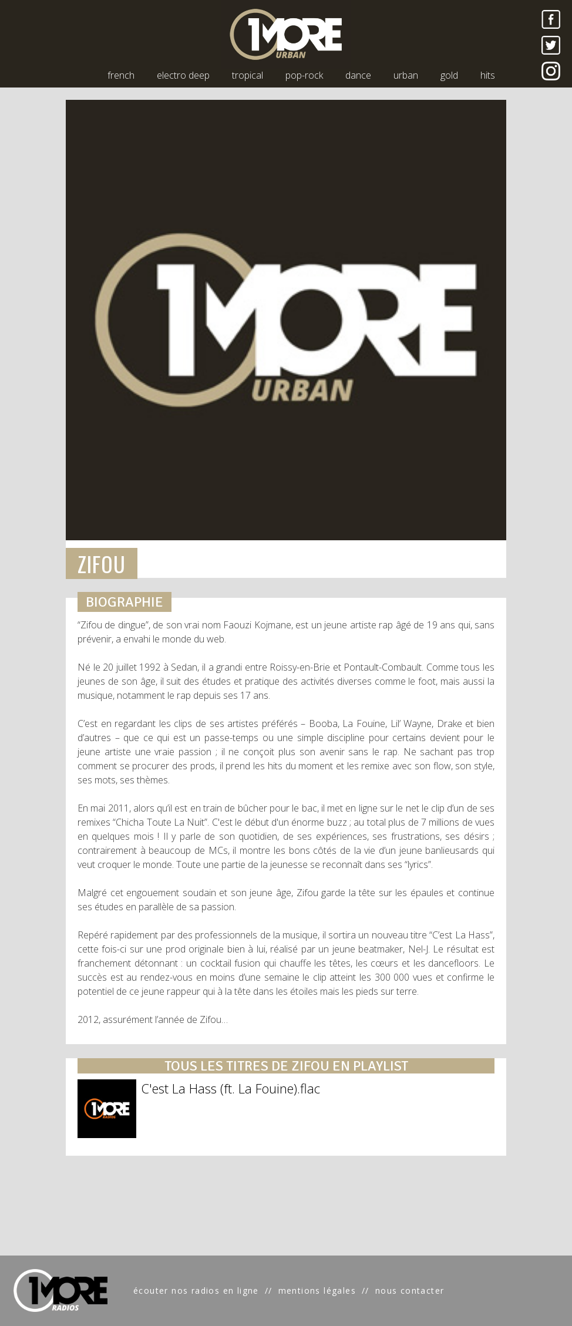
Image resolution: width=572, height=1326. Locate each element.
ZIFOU (102, 563)
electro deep (183, 75)
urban (405, 75)
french (120, 75)
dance (358, 75)
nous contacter (410, 1290)
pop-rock (304, 75)
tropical (247, 75)
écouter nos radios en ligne (196, 1290)
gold (449, 75)
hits (487, 75)
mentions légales (317, 1290)
